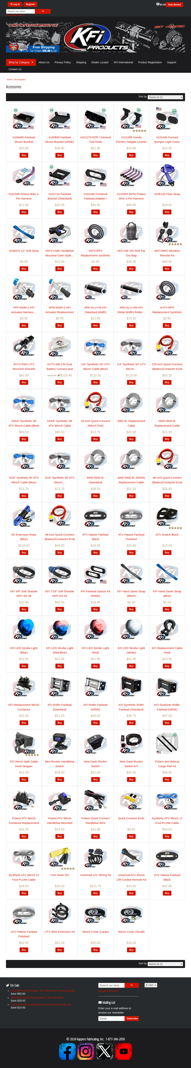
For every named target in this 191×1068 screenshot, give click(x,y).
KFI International (123, 62)
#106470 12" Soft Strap (24, 250)
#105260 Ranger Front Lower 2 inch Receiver (37, 997)
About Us (44, 62)
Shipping (81, 62)
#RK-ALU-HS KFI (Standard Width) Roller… (95, 312)
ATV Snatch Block (167, 534)
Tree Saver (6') (59, 875)
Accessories (19, 79)
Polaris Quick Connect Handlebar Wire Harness (95, 823)
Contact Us (15, 69)
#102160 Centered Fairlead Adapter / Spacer (95, 198)
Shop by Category (19, 62)
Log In (15, 4)
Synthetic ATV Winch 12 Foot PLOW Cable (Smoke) (24, 879)
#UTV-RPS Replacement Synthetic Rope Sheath (167, 312)
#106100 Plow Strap (167, 194)
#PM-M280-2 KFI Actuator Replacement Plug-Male (60, 312)
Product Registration (150, 62)
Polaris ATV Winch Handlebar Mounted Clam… (59, 823)
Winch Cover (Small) (131, 931)
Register (30, 4)
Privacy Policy (63, 62)
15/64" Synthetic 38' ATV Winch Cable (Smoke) (59, 425)
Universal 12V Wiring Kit (95, 875)
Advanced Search (15, 15)
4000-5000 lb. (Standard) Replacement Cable (95, 482)
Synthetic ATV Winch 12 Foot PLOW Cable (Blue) (167, 823)
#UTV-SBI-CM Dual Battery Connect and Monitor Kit (60, 369)
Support (171, 62)
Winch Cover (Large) (95, 931)
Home (9, 79)
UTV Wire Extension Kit (60, 931)
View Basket (174, 4)
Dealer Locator (100, 62)
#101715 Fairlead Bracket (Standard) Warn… (60, 198)
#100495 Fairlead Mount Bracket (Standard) (24, 142)
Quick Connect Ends (131, 818)
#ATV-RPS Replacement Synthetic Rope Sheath (95, 255)
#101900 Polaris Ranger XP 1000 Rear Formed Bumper (43, 990)
